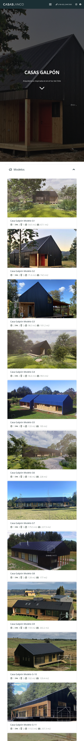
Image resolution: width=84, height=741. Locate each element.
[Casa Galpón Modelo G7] (42, 505)
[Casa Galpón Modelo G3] (42, 304)
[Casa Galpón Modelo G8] (42, 556)
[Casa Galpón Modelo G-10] (42, 657)
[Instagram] (76, 4)
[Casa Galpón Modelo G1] (42, 203)
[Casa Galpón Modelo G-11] (42, 707)
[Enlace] (13, 4)
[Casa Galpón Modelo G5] (42, 405)
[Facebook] (80, 4)
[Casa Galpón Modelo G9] (42, 606)
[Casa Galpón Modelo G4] (42, 354)
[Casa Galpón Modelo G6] (42, 455)
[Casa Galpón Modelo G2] (42, 254)
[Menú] (50, 4)
